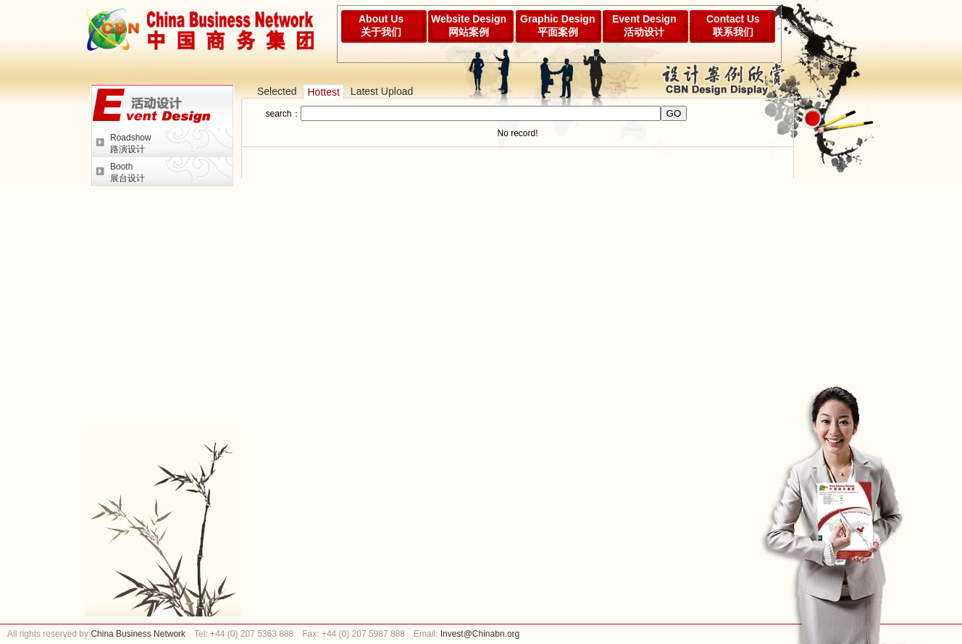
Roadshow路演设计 (130, 143)
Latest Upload (382, 91)
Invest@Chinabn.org (480, 634)
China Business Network (136, 634)
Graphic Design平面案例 (557, 25)
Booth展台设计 (127, 172)
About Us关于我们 (381, 25)
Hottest (323, 92)
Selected (276, 91)
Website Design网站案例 (468, 25)
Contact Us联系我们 (733, 25)
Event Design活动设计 (644, 25)
